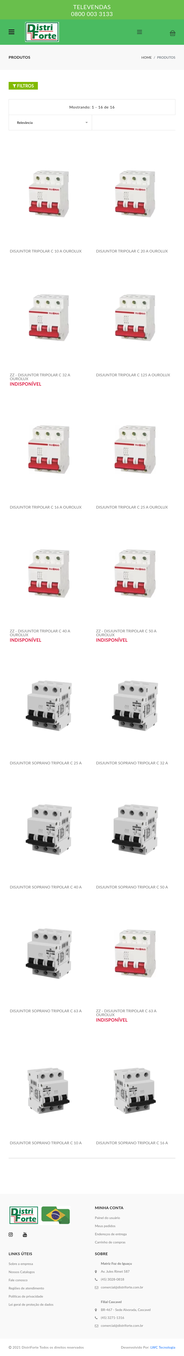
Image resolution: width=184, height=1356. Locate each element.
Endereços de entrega (111, 1234)
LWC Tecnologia (162, 1347)
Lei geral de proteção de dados (31, 1304)
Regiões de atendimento (26, 1288)
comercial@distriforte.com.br (122, 1287)
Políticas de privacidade (26, 1296)
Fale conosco (18, 1280)
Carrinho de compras (110, 1242)
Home (146, 57)
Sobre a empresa (21, 1264)
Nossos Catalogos (22, 1272)
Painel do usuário (107, 1218)
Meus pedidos (105, 1226)
